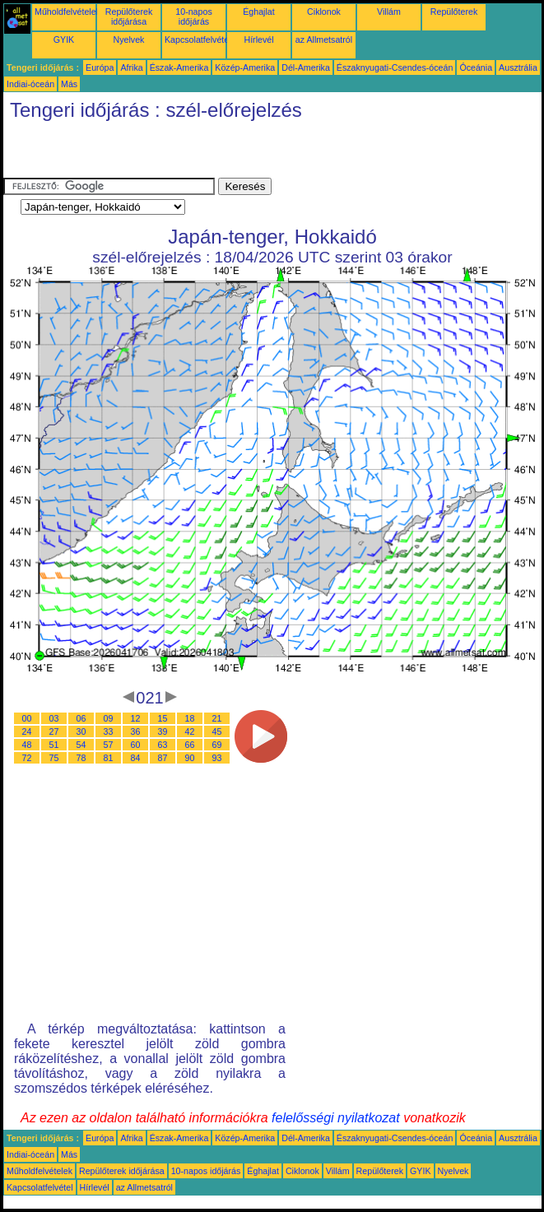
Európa (100, 67)
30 (81, 731)
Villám (389, 11)
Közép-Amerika (245, 67)
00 (27, 718)
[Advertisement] (195, 153)
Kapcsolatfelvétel (198, 39)
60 (136, 745)
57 (109, 745)
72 (27, 758)
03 (54, 718)
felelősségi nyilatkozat (336, 1118)
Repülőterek (453, 11)
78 (81, 758)
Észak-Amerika (179, 67)
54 (81, 745)
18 (190, 718)
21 (217, 718)
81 (109, 758)
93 (217, 758)
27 (54, 731)
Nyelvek (129, 39)
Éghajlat (259, 11)
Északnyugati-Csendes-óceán (395, 67)
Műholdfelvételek (67, 11)
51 (54, 745)
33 (109, 731)
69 (217, 745)
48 (27, 745)
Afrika (131, 67)
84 (136, 758)
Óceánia (475, 67)
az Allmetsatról (323, 39)
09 (109, 718)
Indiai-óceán (30, 84)
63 (163, 745)
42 (190, 731)
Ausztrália (518, 67)
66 (190, 745)
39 (163, 731)
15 (163, 718)
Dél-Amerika (305, 67)
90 (190, 758)
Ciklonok (324, 11)
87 (163, 758)
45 (217, 731)
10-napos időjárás (193, 16)
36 (136, 731)
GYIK (63, 39)
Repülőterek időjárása (128, 16)
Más (69, 84)
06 (81, 718)
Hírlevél (258, 39)
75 (54, 758)
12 (136, 718)
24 (27, 731)
